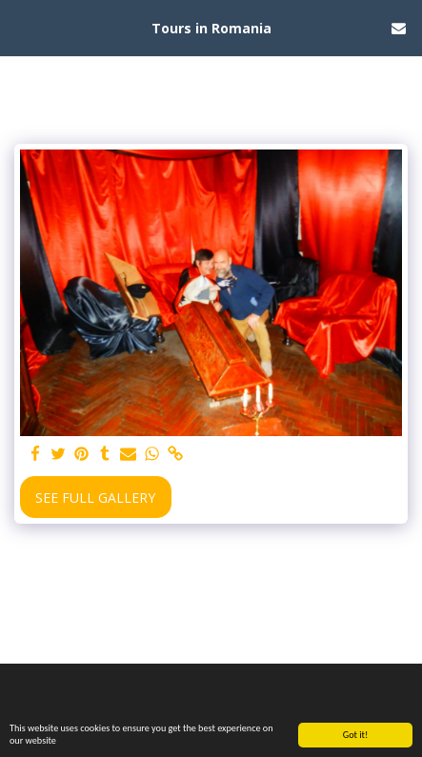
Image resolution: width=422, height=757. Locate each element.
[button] (21, 27)
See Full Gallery (95, 497)
